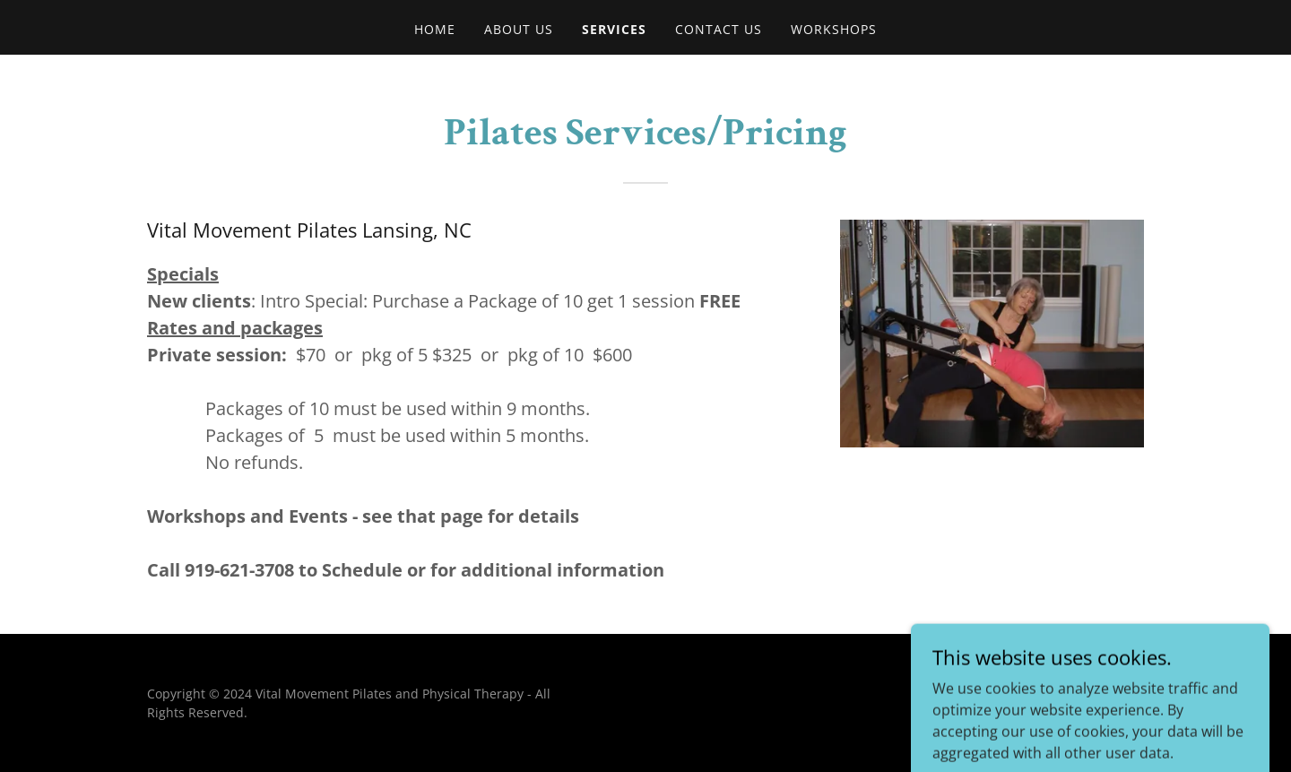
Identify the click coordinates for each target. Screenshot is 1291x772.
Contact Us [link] (718, 29)
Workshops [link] (834, 29)
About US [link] (518, 29)
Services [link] (614, 29)
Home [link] (434, 29)
